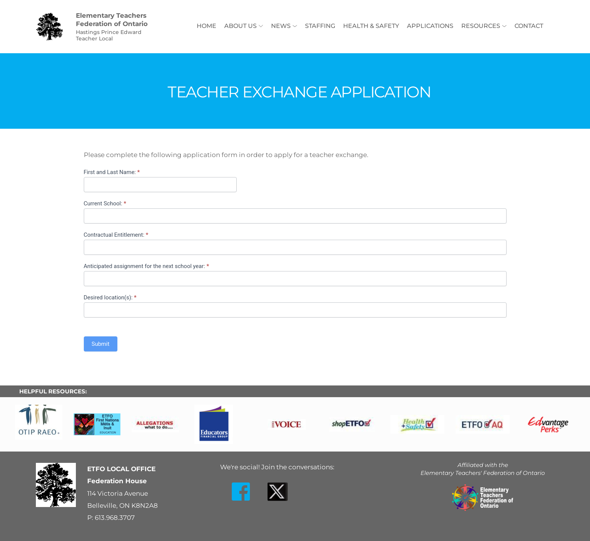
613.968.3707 (115, 517)
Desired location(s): (110, 297)
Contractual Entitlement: (116, 234)
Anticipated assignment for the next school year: (146, 266)
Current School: (105, 203)
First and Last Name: (112, 172)
